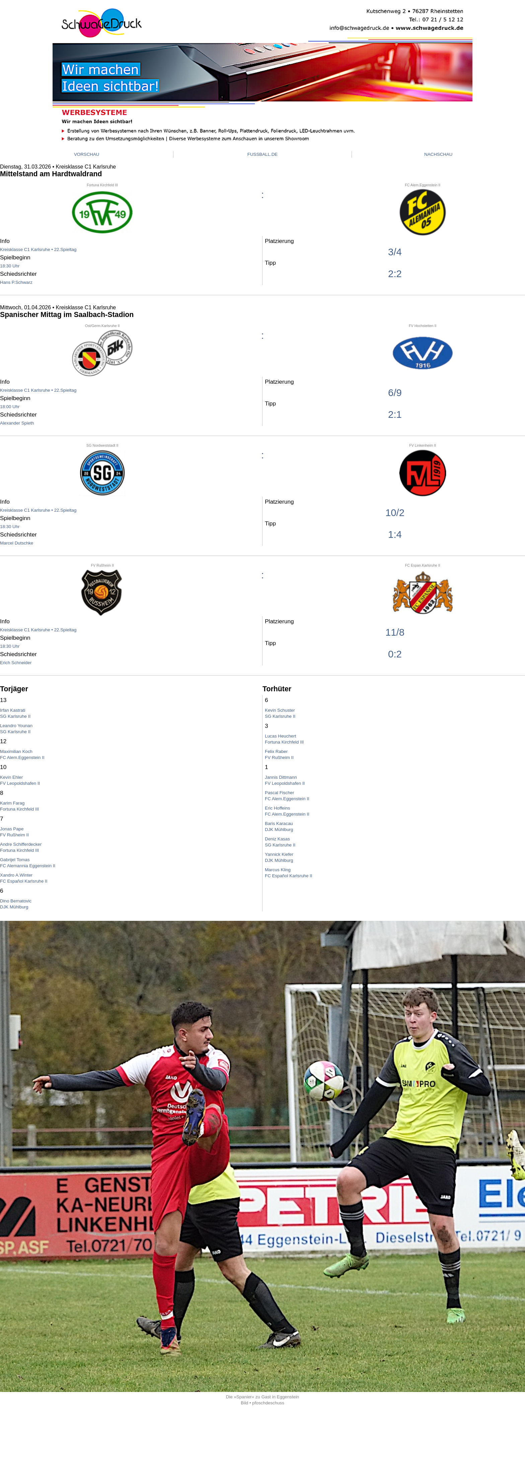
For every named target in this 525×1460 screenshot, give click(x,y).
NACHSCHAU (438, 154)
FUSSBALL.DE (262, 154)
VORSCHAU (86, 154)
